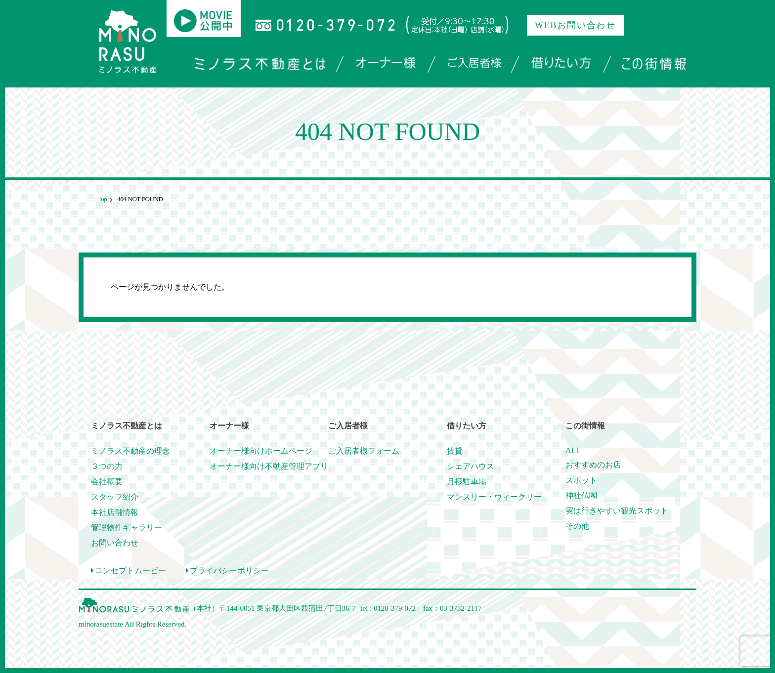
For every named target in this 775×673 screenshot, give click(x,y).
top (103, 199)
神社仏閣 (581, 495)
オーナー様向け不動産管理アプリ (269, 466)
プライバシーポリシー (227, 570)
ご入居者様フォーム (363, 451)
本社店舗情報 (114, 512)
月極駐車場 (466, 481)
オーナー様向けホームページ (261, 451)
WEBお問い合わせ (575, 25)
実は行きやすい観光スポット (616, 510)
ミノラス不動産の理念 (130, 451)
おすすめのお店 (593, 465)
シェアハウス (470, 466)
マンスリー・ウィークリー (494, 497)
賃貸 (455, 451)
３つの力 (107, 466)
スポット (581, 480)
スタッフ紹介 (114, 497)
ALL (573, 450)
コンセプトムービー (128, 570)
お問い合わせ (114, 543)
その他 (577, 526)
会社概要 (107, 481)
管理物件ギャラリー (126, 527)
